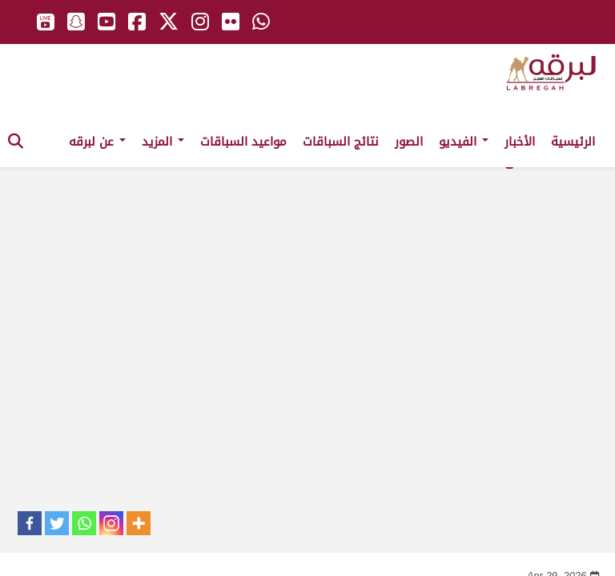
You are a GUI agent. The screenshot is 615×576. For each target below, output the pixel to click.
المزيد (163, 141)
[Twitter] (57, 523)
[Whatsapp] (84, 523)
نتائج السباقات (341, 141)
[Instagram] (111, 523)
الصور (409, 141)
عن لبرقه (97, 141)
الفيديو (463, 141)
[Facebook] (30, 523)
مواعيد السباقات (243, 141)
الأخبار (519, 141)
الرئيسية (573, 141)
